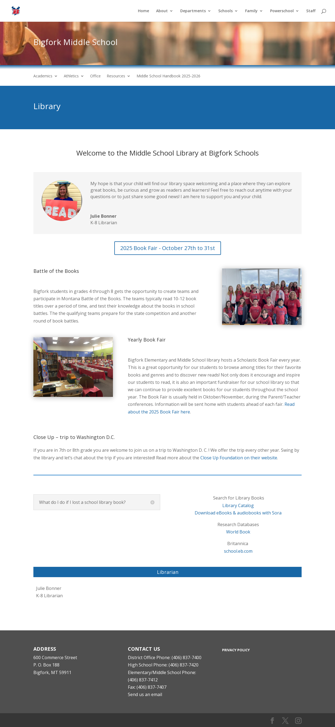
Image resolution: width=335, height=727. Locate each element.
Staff (310, 11)
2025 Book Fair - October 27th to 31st (167, 248)
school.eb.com (238, 551)
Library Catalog (238, 505)
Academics (42, 76)
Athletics (71, 76)
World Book (238, 532)
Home (143, 11)
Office (95, 76)
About (162, 11)
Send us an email (145, 694)
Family (251, 11)
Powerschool (282, 11)
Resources (116, 76)
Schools (225, 11)
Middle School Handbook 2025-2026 (168, 76)
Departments (193, 11)
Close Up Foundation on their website (238, 458)
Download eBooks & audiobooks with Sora (238, 513)
